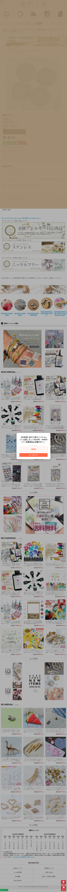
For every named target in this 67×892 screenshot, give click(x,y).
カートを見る (64, 888)
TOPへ (64, 882)
